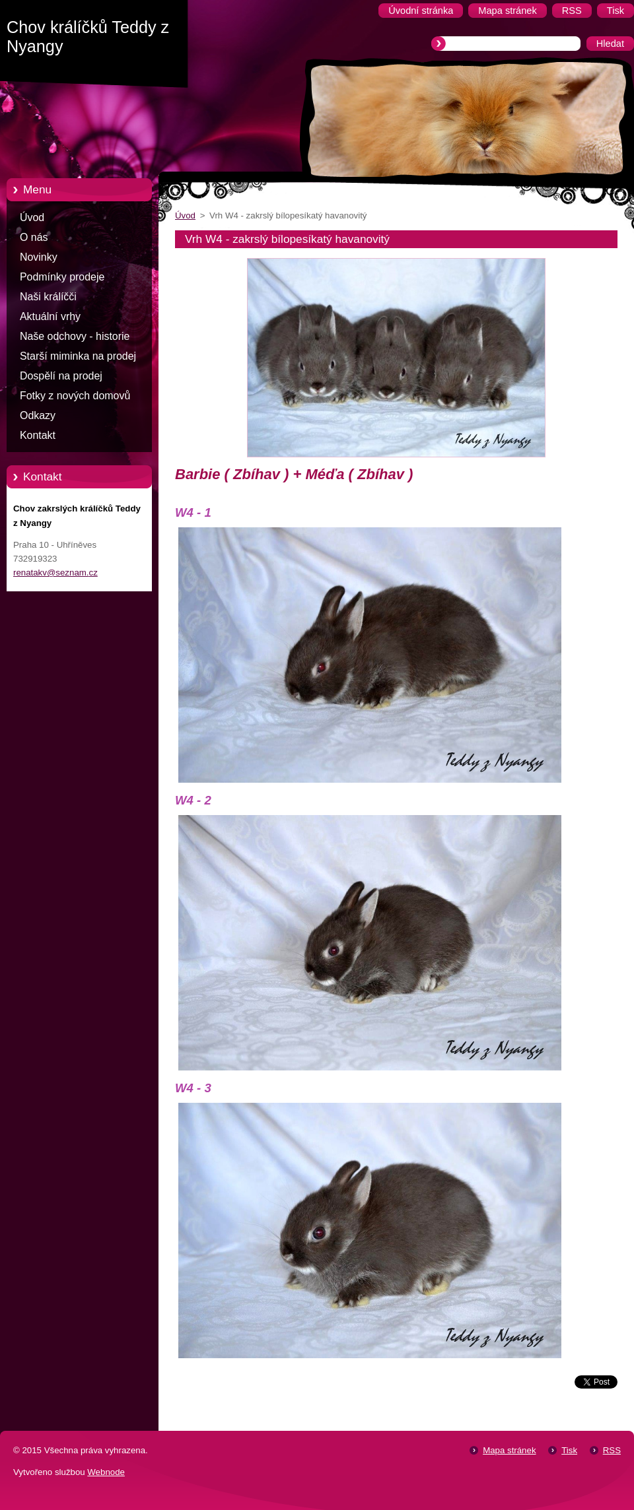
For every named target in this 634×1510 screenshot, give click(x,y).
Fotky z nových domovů (75, 395)
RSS (612, 1450)
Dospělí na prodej (61, 375)
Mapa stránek (509, 1450)
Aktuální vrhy (50, 316)
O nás (34, 237)
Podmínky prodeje (62, 276)
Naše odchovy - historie (74, 336)
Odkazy (37, 415)
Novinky (38, 257)
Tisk (569, 1450)
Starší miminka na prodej (78, 356)
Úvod (32, 217)
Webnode (106, 1472)
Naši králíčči (48, 296)
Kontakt (37, 435)
